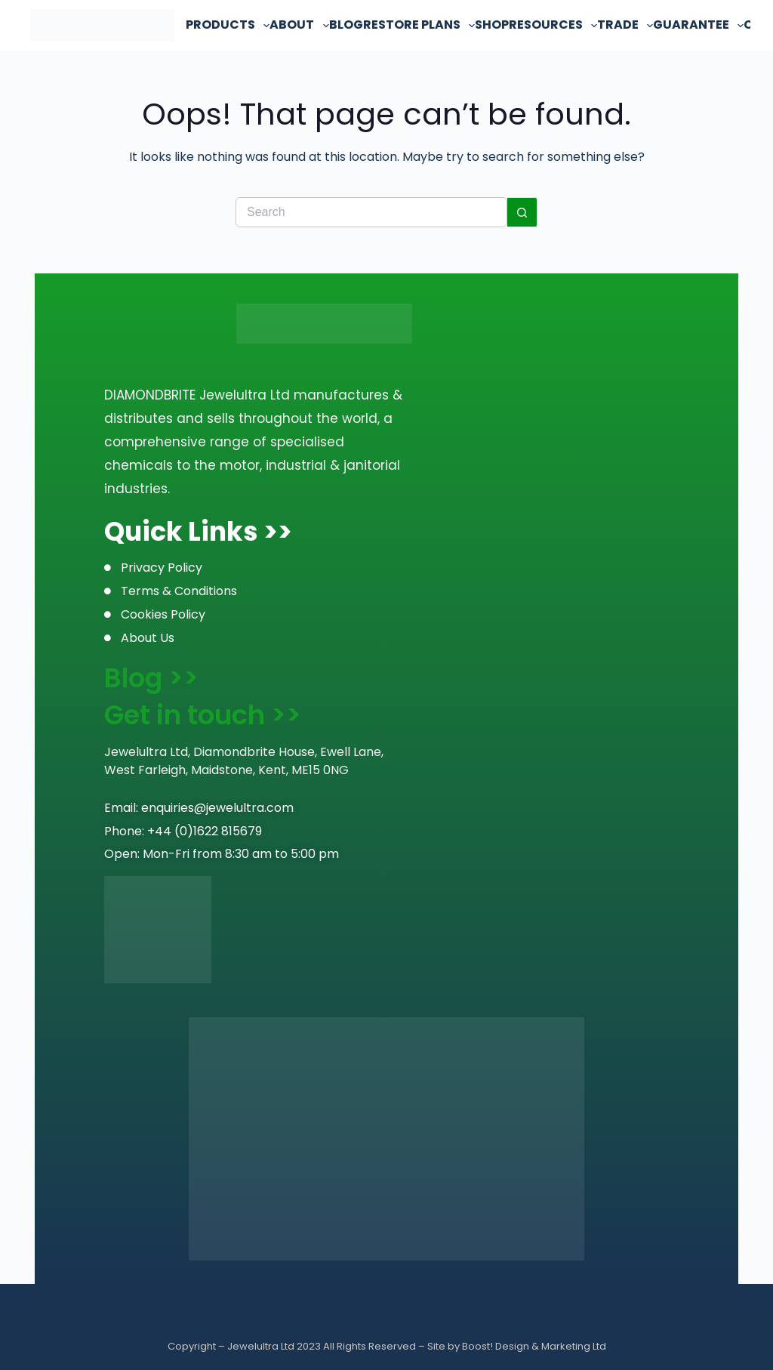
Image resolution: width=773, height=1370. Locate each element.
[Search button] (522, 212)
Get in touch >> (202, 714)
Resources (553, 25)
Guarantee (698, 25)
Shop (492, 24)
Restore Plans (419, 25)
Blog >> (151, 677)
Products (227, 25)
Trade (625, 25)
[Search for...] (371, 212)
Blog (346, 24)
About (298, 25)
